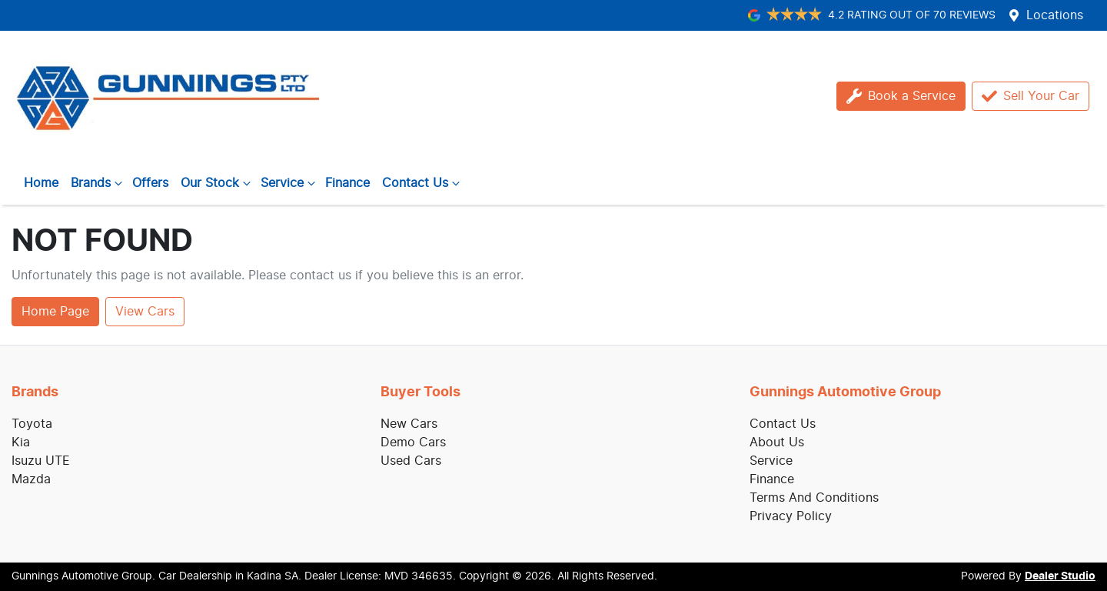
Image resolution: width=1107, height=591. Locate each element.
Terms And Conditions (814, 498)
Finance (347, 183)
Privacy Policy (791, 516)
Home (41, 183)
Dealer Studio (1060, 576)
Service (290, 183)
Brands (98, 183)
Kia (21, 442)
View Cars (145, 312)
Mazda (31, 479)
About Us (777, 442)
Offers (150, 183)
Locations (1054, 15)
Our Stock (217, 183)
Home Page (55, 312)
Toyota (32, 424)
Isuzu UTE (41, 461)
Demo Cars (413, 442)
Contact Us (423, 183)
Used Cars (411, 461)
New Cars (409, 424)
